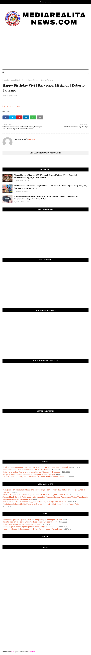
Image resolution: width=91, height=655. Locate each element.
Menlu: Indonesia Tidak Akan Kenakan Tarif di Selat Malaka (26, 469)
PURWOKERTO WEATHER (45, 561)
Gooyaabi (31, 652)
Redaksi (31, 139)
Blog (13, 652)
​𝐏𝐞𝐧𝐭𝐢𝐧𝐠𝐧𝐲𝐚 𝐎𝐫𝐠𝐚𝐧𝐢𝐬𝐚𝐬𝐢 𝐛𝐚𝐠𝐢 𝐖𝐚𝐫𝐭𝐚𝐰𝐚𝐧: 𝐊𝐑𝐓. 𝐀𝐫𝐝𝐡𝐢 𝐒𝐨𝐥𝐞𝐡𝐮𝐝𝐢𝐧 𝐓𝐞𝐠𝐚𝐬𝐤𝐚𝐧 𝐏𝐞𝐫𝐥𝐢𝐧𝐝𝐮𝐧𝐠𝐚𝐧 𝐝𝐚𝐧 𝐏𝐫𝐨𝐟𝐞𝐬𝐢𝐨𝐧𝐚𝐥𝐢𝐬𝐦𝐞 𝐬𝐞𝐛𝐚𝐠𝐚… (46, 197)
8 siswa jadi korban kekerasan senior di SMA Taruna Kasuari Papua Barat (32, 529)
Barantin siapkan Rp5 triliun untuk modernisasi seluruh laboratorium (29, 522)
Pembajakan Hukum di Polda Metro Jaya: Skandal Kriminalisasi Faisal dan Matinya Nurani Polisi (40, 504)
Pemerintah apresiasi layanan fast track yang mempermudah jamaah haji (32, 519)
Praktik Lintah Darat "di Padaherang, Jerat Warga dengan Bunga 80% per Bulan (34, 501)
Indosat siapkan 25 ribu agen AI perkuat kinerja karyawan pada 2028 (30, 526)
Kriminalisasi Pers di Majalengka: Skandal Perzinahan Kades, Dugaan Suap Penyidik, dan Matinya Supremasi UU (50, 187)
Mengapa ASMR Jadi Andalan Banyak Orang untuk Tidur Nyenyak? (29, 474)
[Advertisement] (45, 48)
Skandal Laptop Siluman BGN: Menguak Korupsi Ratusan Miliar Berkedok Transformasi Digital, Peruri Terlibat (45, 176)
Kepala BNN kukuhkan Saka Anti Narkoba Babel (21, 524)
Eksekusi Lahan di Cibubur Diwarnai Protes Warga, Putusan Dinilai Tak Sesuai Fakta (36, 467)
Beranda (5, 80)
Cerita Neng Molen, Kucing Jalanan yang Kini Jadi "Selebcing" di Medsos (31, 472)
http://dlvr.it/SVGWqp (11, 106)
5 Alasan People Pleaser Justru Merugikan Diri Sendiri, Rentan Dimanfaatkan (33, 476)
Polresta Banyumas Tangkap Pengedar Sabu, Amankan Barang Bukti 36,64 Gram (35, 494)
